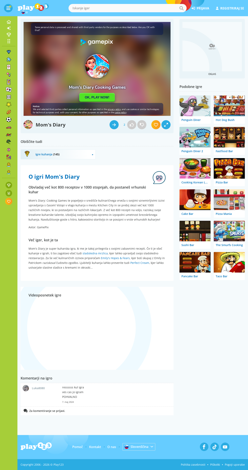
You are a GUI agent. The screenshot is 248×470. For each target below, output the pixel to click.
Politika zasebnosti (193, 464)
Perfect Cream (139, 263)
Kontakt (95, 447)
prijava (200, 8)
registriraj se (230, 8)
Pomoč (77, 447)
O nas (111, 447)
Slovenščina (136, 447)
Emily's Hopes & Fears (115, 258)
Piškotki (215, 464)
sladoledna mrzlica (95, 253)
